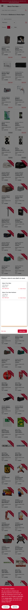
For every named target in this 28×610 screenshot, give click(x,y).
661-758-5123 (5, 288)
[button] (14, 286)
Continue (5, 607)
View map (3, 331)
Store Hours (22, 288)
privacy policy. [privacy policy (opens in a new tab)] (8, 598)
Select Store (22, 331)
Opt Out (15, 607)
